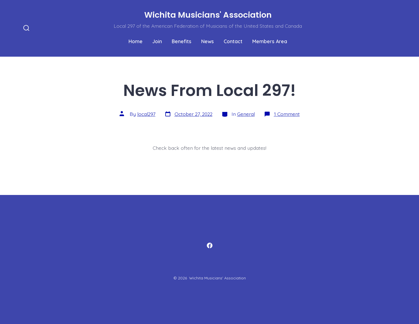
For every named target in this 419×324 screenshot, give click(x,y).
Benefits (181, 41)
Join (157, 41)
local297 (146, 114)
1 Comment (287, 114)
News (207, 41)
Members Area (269, 41)
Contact (233, 41)
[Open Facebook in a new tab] (209, 245)
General (246, 114)
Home (136, 41)
